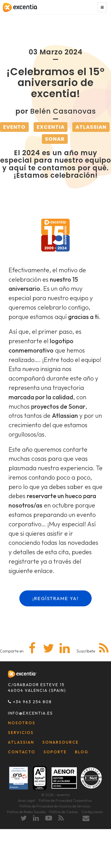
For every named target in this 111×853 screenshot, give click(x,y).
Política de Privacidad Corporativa (65, 800)
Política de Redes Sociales (26, 812)
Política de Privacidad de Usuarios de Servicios (55, 806)
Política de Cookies (63, 812)
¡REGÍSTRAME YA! (55, 598)
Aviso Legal (26, 800)
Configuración (92, 812)
